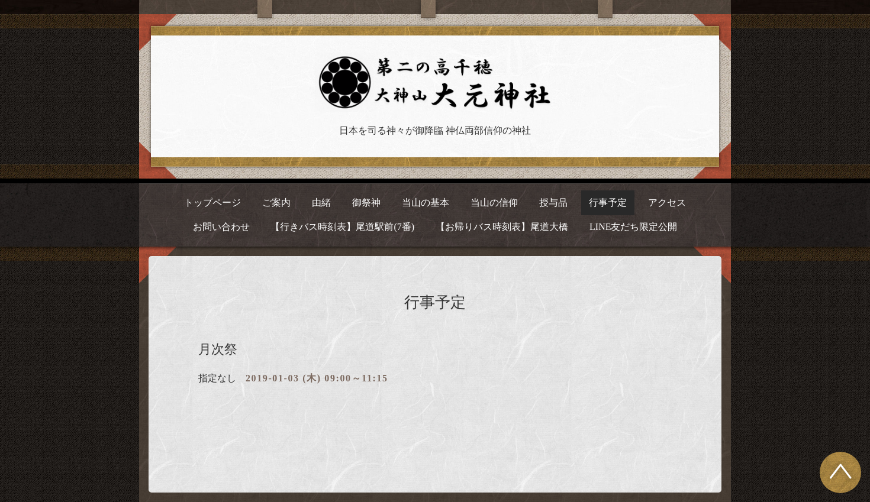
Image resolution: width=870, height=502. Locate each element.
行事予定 (608, 202)
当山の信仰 (494, 202)
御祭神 (366, 202)
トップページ (212, 202)
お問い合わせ (221, 227)
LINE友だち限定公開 (633, 227)
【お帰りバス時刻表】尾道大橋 (502, 227)
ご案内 (276, 202)
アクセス (667, 202)
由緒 (321, 202)
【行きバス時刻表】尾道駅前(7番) (342, 227)
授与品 (553, 202)
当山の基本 (425, 202)
